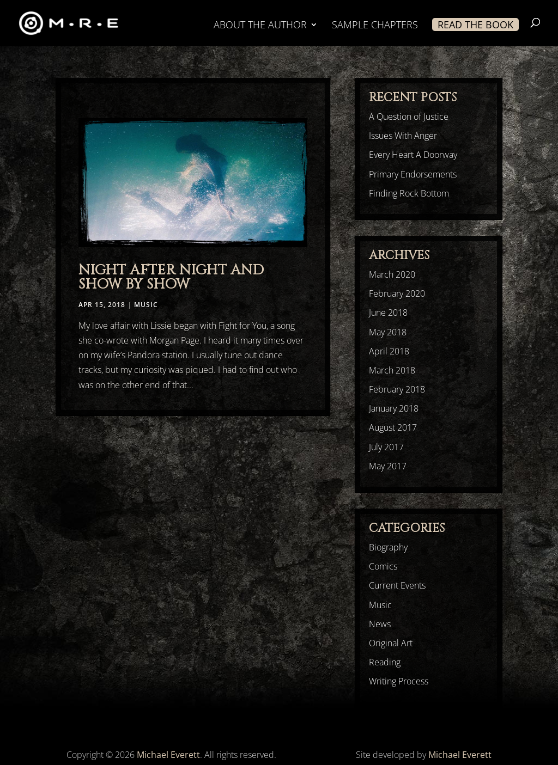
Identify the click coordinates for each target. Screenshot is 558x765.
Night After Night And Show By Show (171, 277)
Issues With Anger (403, 136)
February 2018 (397, 389)
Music (146, 304)
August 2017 (393, 427)
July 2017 (386, 447)
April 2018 (389, 351)
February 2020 (397, 293)
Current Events (397, 585)
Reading (385, 662)
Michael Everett (168, 755)
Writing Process (398, 681)
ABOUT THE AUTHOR (260, 26)
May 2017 (388, 466)
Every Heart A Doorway (413, 155)
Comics (383, 566)
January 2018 (393, 408)
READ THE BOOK (475, 24)
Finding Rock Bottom (409, 193)
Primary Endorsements (413, 174)
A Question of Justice (408, 117)
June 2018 (388, 313)
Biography (388, 547)
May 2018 (388, 332)
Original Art (391, 643)
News (380, 624)
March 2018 (392, 370)
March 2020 (392, 274)
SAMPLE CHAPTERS (375, 26)
